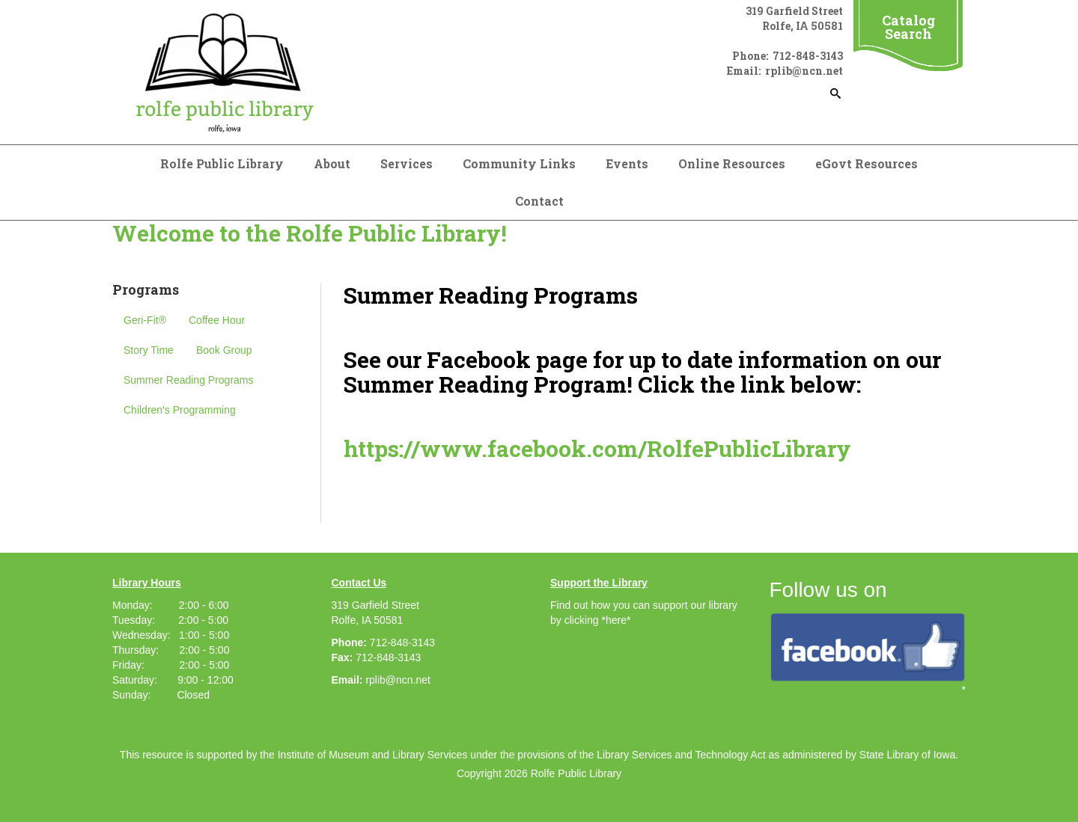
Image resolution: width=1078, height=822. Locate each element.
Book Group (224, 350)
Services (406, 163)
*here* (615, 620)
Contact (539, 201)
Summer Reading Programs (189, 380)
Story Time (149, 350)
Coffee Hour (217, 320)
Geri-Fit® (145, 320)
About (332, 163)
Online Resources (731, 163)
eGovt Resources (866, 163)
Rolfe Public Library (222, 163)
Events (627, 163)
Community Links (519, 163)
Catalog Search (908, 27)
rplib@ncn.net (397, 680)
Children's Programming (180, 410)
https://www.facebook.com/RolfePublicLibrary (597, 448)
